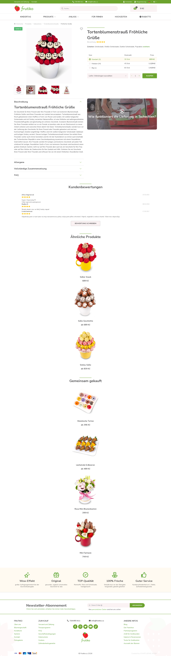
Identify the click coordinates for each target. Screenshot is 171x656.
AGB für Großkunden (131, 634)
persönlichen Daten (99, 609)
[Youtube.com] (90, 626)
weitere (146, 46)
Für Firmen (97, 17)
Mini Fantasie (85, 553)
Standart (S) (96, 59)
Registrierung (140, 2)
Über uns (17, 624)
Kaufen (149, 76)
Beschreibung (21, 101)
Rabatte (145, 17)
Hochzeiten (121, 17)
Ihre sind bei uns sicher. (105, 609)
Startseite (18, 24)
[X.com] (85, 626)
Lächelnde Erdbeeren (85, 465)
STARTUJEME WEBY (148, 653)
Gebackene (37, 24)
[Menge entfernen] (131, 75)
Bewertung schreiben (85, 223)
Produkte (50, 17)
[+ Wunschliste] (81, 29)
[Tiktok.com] (96, 626)
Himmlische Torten (85, 421)
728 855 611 (78, 2)
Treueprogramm (44, 627)
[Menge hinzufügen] (139, 75)
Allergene (19, 162)
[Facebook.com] (75, 626)
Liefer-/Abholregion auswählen (100, 76)
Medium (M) (96, 63)
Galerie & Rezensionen (132, 637)
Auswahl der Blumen (131, 643)
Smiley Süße (85, 365)
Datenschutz (43, 637)
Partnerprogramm (130, 631)
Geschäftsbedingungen (47, 634)
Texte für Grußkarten (131, 640)
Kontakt (34, 2)
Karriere (17, 634)
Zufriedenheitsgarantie (46, 643)
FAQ (16, 175)
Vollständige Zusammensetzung (30, 168)
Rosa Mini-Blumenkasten (86, 509)
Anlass (74, 17)
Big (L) (94, 68)
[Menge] (135, 75)
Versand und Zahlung (21, 2)
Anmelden (127, 2)
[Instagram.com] (80, 626)
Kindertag (25, 17)
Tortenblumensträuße (51, 24)
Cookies (41, 640)
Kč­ (154, 2)
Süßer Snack (85, 277)
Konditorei (18, 631)
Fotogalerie (18, 640)
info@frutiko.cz (92, 2)
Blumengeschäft (20, 627)
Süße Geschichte (85, 321)
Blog (125, 624)
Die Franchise (129, 627)
